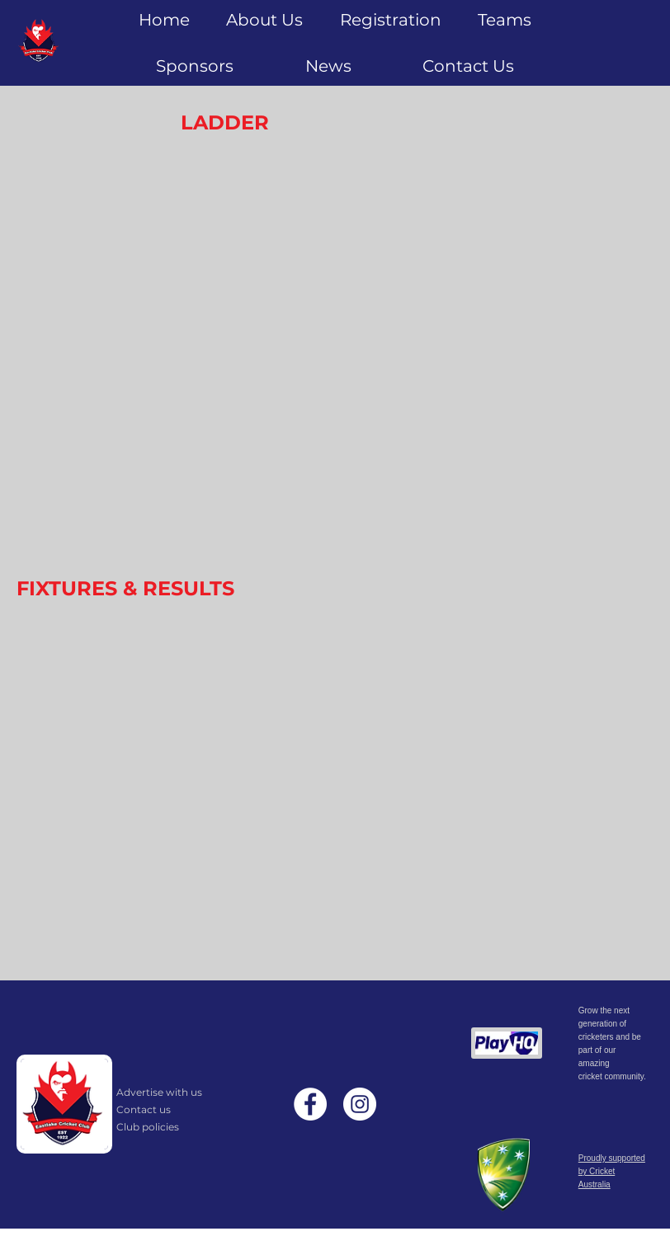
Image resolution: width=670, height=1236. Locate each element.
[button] (389, 20)
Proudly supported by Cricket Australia (611, 1171)
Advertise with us (159, 1092)
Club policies (147, 1127)
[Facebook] (310, 1104)
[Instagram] (359, 1104)
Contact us (143, 1109)
